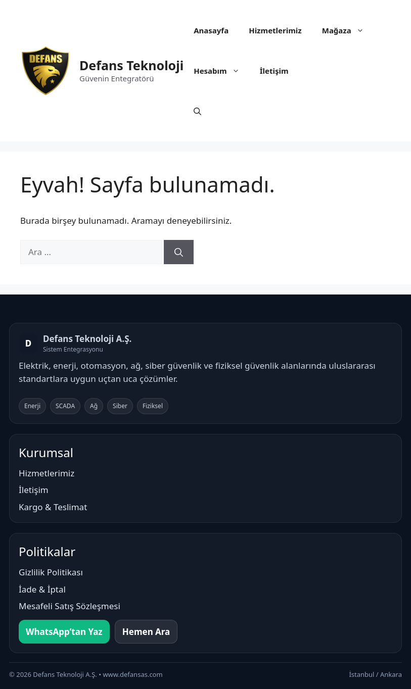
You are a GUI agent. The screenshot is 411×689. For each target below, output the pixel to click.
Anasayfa (211, 30)
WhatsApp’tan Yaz (64, 631)
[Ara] (179, 252)
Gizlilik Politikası (51, 572)
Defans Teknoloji (131, 65)
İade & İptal (42, 589)
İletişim (274, 71)
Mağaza (348, 30)
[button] (197, 111)
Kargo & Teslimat (53, 507)
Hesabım (222, 71)
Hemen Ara (146, 631)
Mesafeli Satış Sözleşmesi (69, 606)
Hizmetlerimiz (275, 30)
